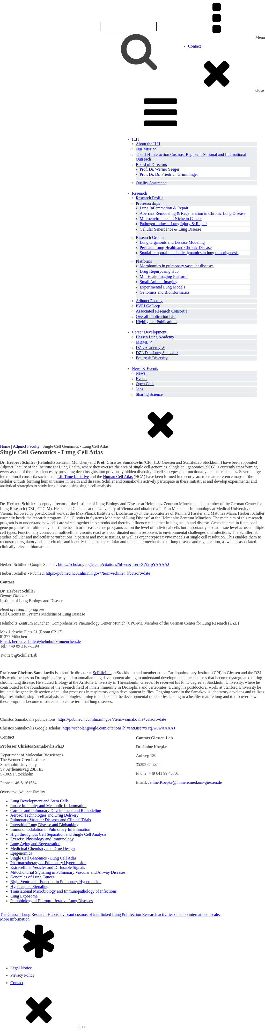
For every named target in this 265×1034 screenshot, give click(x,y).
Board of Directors (151, 164)
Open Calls (145, 384)
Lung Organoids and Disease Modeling (172, 242)
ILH (135, 139)
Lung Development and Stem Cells (39, 801)
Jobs (139, 389)
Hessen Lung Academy (155, 337)
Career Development (149, 332)
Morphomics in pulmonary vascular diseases (177, 266)
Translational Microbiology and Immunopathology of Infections (63, 891)
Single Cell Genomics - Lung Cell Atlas (43, 858)
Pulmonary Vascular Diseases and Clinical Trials (50, 820)
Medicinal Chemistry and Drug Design (42, 848)
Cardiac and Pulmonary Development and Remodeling (55, 810)
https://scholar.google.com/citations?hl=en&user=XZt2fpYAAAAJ (113, 564)
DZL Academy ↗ (150, 347)
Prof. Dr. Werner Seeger (159, 169)
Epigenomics (21, 853)
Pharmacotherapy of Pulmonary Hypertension (48, 863)
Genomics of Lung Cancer (32, 877)
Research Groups (150, 237)
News (140, 373)
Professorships (148, 203)
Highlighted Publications (156, 322)
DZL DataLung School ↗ (157, 353)
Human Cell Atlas (118, 476)
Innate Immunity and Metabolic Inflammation (48, 805)
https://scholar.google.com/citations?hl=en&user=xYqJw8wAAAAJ (119, 728)
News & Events (145, 368)
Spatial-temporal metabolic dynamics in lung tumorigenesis (189, 252)
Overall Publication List (156, 316)
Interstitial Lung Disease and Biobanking (44, 825)
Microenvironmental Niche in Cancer (171, 218)
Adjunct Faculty (149, 301)
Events (141, 378)
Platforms (144, 261)
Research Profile (149, 198)
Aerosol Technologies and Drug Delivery (44, 815)
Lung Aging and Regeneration (35, 843)
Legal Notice (21, 968)
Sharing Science (149, 394)
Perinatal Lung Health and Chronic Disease (176, 247)
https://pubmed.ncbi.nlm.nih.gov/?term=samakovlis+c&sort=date (112, 719)
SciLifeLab (102, 673)
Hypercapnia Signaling (29, 886)
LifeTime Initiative (73, 476)
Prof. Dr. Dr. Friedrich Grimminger (169, 174)
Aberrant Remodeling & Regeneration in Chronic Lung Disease (192, 213)
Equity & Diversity (152, 358)
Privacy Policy (22, 975)
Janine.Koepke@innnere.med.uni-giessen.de (185, 782)
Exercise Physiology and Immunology (42, 839)
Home (5, 446)
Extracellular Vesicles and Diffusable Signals (47, 867)
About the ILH (148, 144)
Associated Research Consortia (161, 311)
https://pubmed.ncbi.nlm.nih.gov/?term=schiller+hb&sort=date (98, 573)
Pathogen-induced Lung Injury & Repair (173, 224)
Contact (194, 46)
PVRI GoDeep (148, 306)
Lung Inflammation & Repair (164, 208)
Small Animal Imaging (159, 281)
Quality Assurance (151, 183)
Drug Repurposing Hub (159, 271)
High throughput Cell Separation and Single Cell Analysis (58, 834)
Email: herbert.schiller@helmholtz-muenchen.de (40, 641)
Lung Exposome (24, 896)
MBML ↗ (144, 342)
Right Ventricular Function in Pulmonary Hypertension (55, 881)
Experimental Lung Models (162, 287)
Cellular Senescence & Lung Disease (170, 229)
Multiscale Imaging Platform (164, 276)
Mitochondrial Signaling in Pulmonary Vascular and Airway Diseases (68, 872)
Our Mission (146, 149)
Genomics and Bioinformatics (164, 292)
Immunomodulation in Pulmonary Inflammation (50, 829)
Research (139, 193)
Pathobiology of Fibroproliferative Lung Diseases (51, 901)
